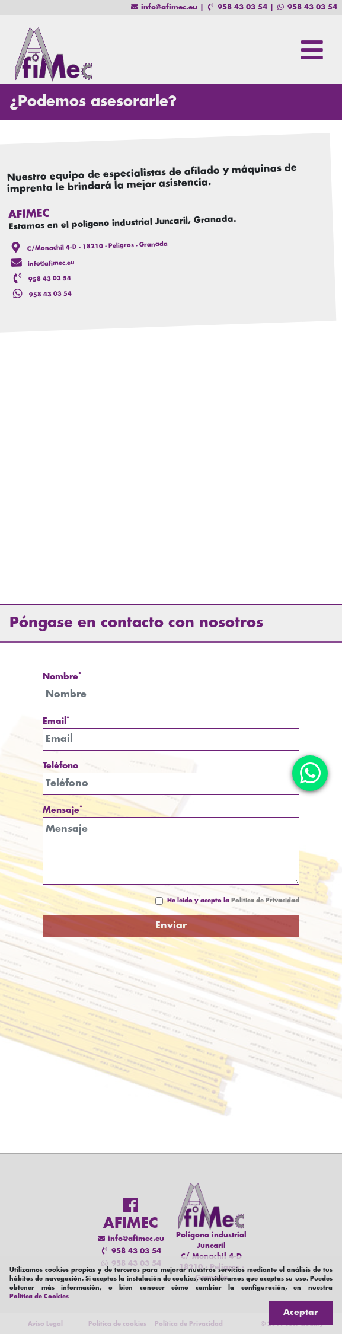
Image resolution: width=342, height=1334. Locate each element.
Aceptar (300, 1312)
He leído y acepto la (233, 900)
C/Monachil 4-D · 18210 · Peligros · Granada (97, 247)
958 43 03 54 (236, 7)
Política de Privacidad (265, 901)
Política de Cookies (39, 1297)
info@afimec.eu (163, 7)
